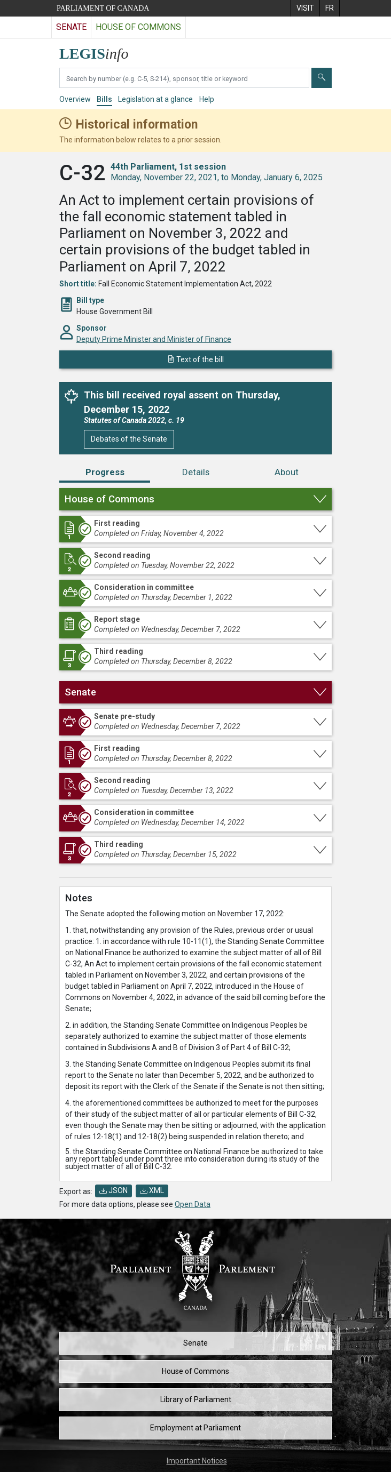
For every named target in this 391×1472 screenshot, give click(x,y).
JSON (113, 1190)
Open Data (192, 1204)
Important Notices (197, 1461)
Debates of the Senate (129, 439)
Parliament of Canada (103, 8)
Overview (75, 99)
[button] (195, 499)
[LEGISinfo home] (100, 50)
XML (152, 1190)
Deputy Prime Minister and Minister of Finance (153, 339)
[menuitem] (305, 8)
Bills (104, 99)
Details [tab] (195, 472)
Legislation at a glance (155, 99)
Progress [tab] (104, 472)
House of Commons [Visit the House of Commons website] (138, 27)
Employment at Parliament (195, 1427)
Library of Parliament (195, 1399)
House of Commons (195, 1371)
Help (206, 99)
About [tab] (287, 472)
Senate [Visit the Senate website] (71, 27)
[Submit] (321, 78)
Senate (195, 1343)
